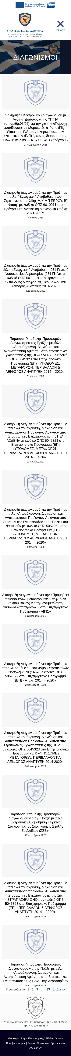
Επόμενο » (60, 989)
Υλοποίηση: (14, 1038)
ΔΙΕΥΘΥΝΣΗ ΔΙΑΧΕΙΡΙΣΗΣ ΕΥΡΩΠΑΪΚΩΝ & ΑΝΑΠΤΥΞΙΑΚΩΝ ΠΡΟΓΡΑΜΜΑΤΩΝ (25, 35)
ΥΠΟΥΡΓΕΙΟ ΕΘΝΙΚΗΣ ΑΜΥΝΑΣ (25, 31)
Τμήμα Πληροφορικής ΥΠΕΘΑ (37, 1038)
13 (48, 989)
